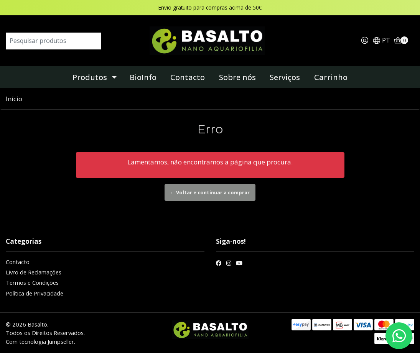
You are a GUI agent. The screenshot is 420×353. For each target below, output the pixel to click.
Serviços (285, 77)
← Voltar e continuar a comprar (210, 192)
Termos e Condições (32, 282)
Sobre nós (237, 77)
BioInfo (143, 77)
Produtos (89, 77)
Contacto (187, 77)
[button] (381, 40)
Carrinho (331, 77)
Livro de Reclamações (33, 272)
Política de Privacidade (34, 293)
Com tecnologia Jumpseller (40, 341)
